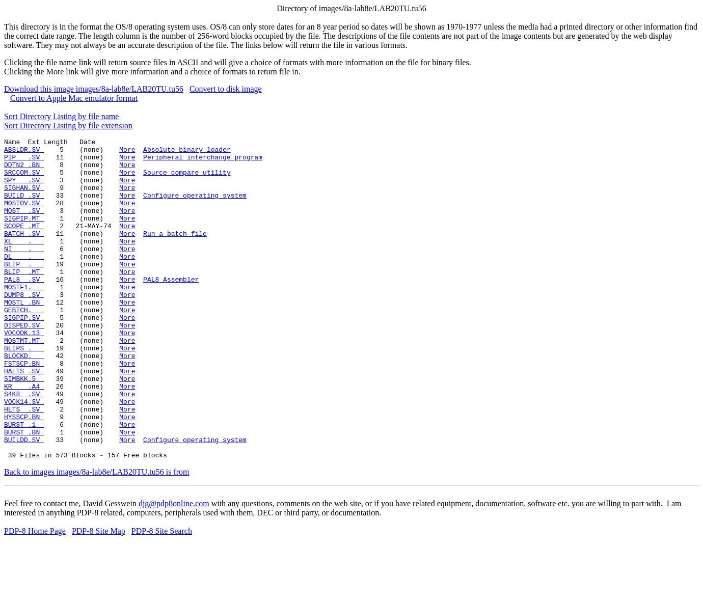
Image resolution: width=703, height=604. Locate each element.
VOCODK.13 (24, 372)
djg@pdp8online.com (174, 567)
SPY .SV (24, 189)
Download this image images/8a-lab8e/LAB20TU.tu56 (93, 89)
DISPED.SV (24, 363)
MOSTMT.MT (24, 381)
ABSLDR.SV (24, 152)
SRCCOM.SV (24, 179)
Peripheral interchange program (202, 161)
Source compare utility (187, 179)
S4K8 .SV (24, 445)
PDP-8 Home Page (35, 595)
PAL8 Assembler (171, 308)
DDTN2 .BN (24, 170)
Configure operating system (195, 207)
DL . (24, 280)
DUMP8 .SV (24, 326)
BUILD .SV (24, 207)
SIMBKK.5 (24, 427)
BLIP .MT (24, 299)
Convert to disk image (226, 89)
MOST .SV (24, 225)
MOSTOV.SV (24, 216)
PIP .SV (24, 161)
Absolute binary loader (187, 152)
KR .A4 (24, 436)
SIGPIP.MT (24, 234)
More (127, 152)
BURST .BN (24, 491)
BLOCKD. (24, 399)
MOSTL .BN (24, 335)
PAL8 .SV (24, 308)
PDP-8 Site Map (98, 595)
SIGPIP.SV (24, 354)
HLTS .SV (24, 464)
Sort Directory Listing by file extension (68, 125)
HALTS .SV (24, 418)
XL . (24, 262)
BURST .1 (24, 482)
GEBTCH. (24, 344)
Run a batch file (175, 253)
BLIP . (24, 289)
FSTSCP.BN (24, 409)
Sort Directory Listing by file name (61, 116)
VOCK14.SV (24, 454)
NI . (24, 271)
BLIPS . (24, 390)
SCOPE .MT (24, 244)
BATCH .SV (24, 253)
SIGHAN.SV (24, 198)
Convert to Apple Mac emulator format (74, 98)
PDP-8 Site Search (161, 595)
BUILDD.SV (24, 500)
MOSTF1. (24, 317)
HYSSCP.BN (24, 473)
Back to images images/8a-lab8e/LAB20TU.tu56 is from (96, 536)
